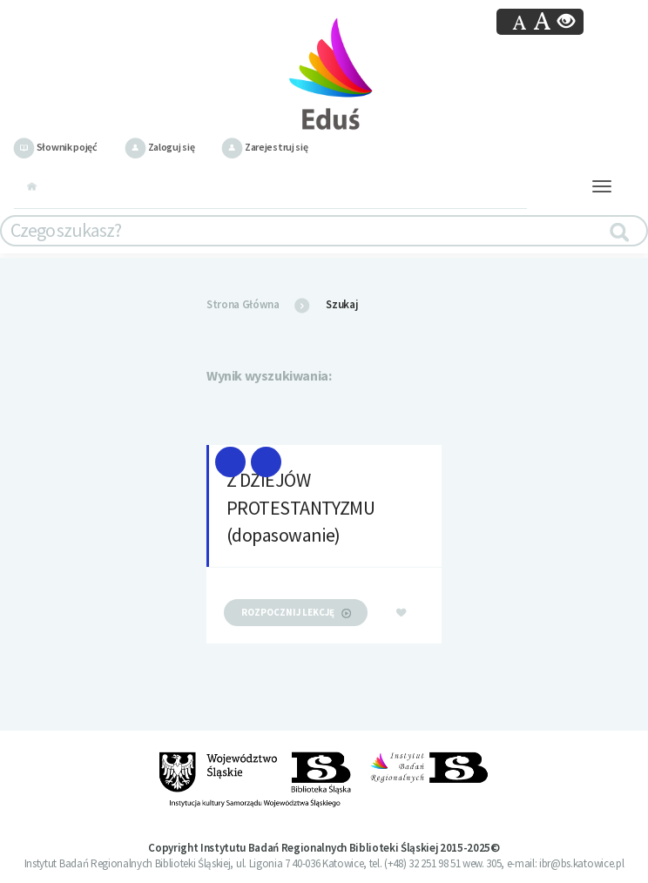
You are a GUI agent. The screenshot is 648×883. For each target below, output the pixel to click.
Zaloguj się (159, 146)
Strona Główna (243, 304)
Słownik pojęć (55, 146)
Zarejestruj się (264, 146)
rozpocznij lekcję (296, 612)
